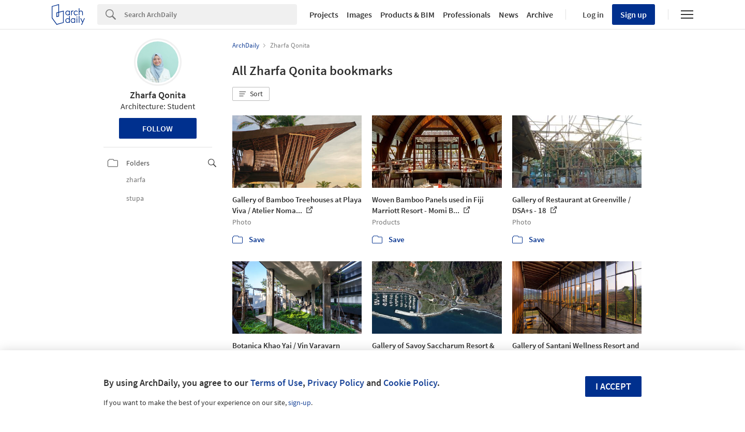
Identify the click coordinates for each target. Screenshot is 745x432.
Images (359, 14)
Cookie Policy (410, 383)
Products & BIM (407, 14)
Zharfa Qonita (158, 95)
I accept (613, 386)
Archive (540, 14)
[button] (251, 94)
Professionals (466, 14)
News (508, 14)
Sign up (633, 14)
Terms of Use (276, 383)
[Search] (210, 14)
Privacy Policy (335, 383)
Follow (157, 128)
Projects (323, 14)
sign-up (299, 402)
